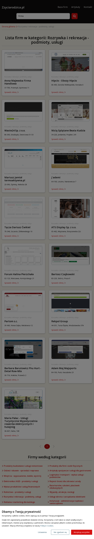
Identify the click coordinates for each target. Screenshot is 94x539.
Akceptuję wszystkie (82, 532)
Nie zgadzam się (60, 532)
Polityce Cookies (46, 526)
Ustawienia (42, 532)
